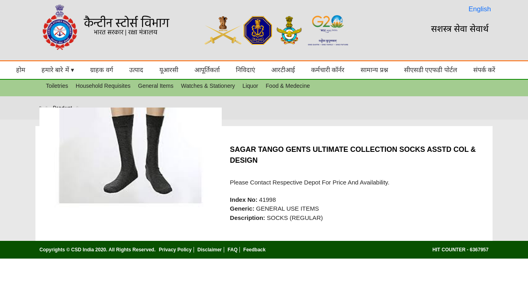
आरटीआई (283, 69)
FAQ (233, 250)
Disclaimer (210, 250)
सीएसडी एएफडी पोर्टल (430, 69)
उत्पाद (136, 69)
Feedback (254, 250)
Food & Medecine (288, 86)
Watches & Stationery (208, 86)
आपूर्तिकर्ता (207, 69)
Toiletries (57, 86)
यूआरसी (168, 69)
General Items (155, 86)
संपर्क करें (484, 69)
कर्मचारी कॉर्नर (327, 69)
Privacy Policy (175, 250)
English (479, 9)
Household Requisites (103, 86)
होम (20, 69)
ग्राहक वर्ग (101, 69)
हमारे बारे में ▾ (57, 69)
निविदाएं (245, 69)
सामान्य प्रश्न (374, 69)
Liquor (250, 86)
